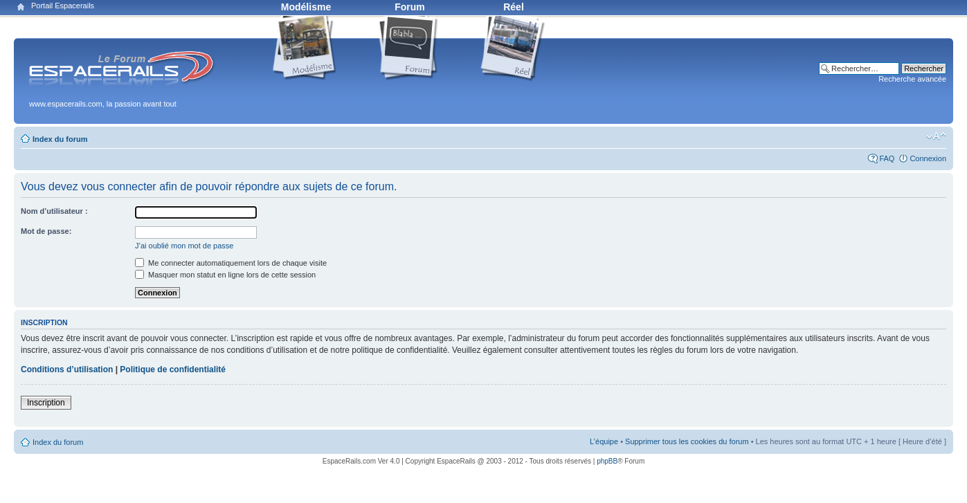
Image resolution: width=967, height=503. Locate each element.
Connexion (928, 158)
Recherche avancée (912, 79)
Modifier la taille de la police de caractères (936, 136)
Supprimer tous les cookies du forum (687, 441)
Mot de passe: (46, 231)
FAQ (886, 158)
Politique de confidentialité (173, 369)
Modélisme (306, 6)
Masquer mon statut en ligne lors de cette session (225, 275)
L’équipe (604, 441)
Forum (410, 6)
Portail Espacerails (62, 5)
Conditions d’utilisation (67, 369)
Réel (513, 6)
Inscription (46, 403)
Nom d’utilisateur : (54, 211)
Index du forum (60, 139)
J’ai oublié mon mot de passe (184, 245)
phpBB (607, 461)
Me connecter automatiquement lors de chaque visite (231, 263)
